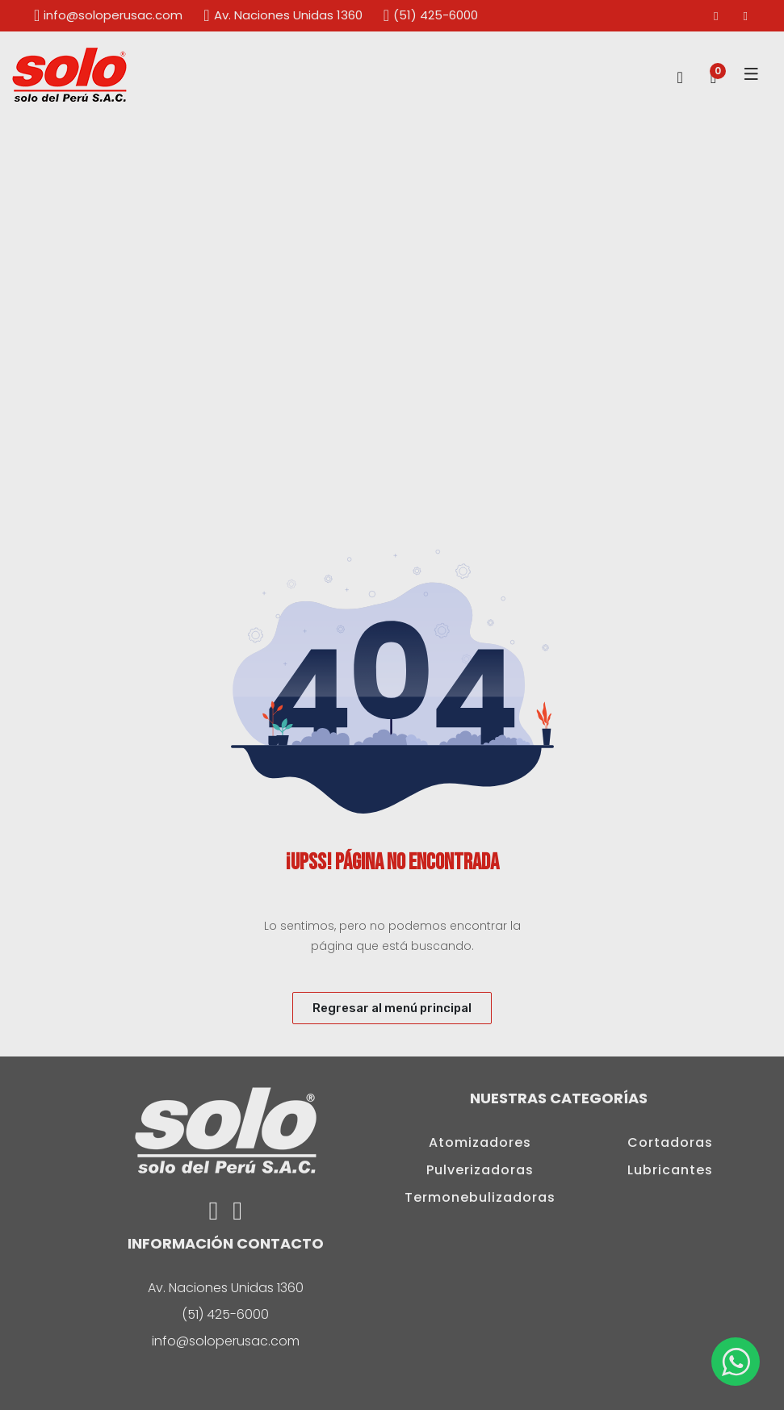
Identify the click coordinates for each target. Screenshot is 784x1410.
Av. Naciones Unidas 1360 (282, 14)
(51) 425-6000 (430, 14)
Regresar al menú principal (392, 1008)
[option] (392, 317)
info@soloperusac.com (107, 14)
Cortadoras (670, 1142)
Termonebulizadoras (480, 1197)
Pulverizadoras (480, 1170)
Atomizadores (480, 1142)
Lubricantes (670, 1170)
